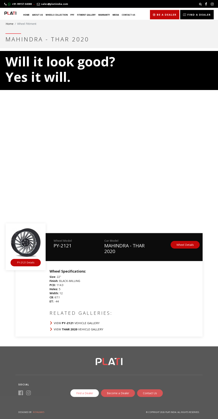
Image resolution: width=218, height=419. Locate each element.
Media (116, 14)
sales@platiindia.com (52, 4)
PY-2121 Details (25, 262)
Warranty (104, 14)
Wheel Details (185, 245)
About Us (37, 14)
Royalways (38, 412)
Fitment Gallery (86, 14)
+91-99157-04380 (18, 4)
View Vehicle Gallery (77, 323)
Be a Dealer (164, 14)
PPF (72, 14)
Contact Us (128, 14)
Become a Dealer (118, 393)
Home (26, 14)
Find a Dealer (197, 14)
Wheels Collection (57, 14)
